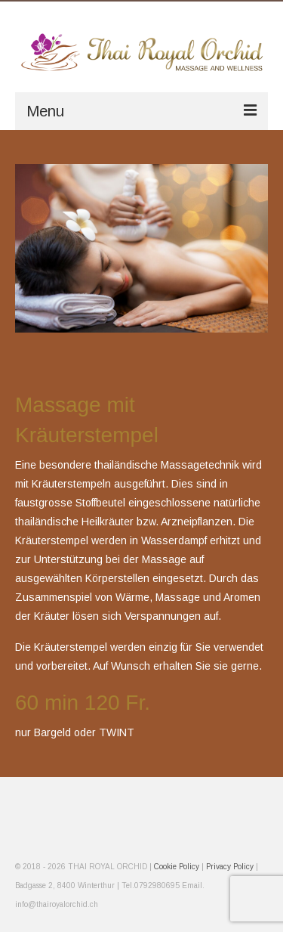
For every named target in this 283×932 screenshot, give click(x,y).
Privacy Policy (230, 866)
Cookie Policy (177, 866)
